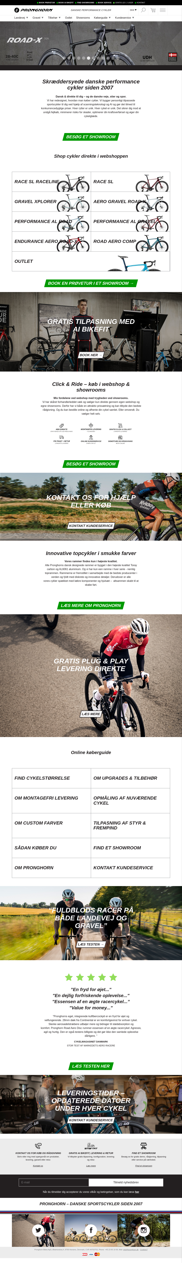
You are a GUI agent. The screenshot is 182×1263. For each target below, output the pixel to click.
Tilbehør (52, 17)
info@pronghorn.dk (131, 1254)
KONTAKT (141, 3)
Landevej (19, 17)
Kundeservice (123, 17)
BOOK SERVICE (105, 3)
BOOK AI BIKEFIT (66, 3)
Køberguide (100, 17)
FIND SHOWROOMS (85, 3)
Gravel (36, 17)
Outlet (68, 17)
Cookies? (144, 1254)
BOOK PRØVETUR (47, 3)
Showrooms (83, 17)
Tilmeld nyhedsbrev (126, 1187)
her (137, 1196)
